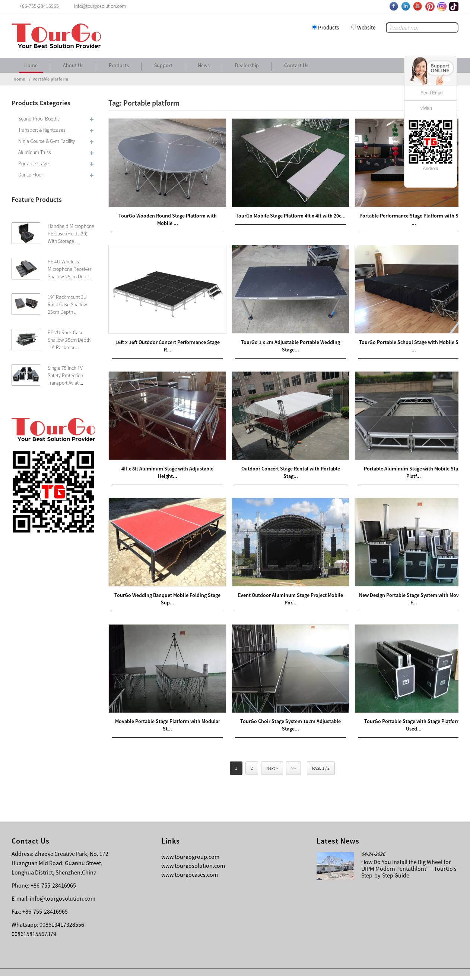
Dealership (247, 65)
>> (293, 753)
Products (328, 27)
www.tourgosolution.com (193, 850)
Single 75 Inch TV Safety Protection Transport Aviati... (65, 375)
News (204, 65)
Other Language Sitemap (399, 964)
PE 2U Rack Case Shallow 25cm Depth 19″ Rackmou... (69, 340)
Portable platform (50, 79)
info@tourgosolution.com (62, 883)
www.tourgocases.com (189, 859)
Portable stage (33, 163)
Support (163, 65)
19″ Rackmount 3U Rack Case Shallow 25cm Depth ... (67, 304)
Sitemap (445, 964)
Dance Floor (30, 174)
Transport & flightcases (42, 129)
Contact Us (296, 65)
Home (31, 65)
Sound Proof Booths (39, 118)
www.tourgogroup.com (190, 841)
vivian (426, 108)
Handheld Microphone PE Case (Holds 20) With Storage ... (71, 233)
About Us (73, 65)
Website (366, 27)
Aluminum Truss (34, 152)
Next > (272, 753)
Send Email (431, 93)
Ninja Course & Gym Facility (46, 141)
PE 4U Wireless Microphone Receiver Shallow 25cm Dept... (69, 269)
